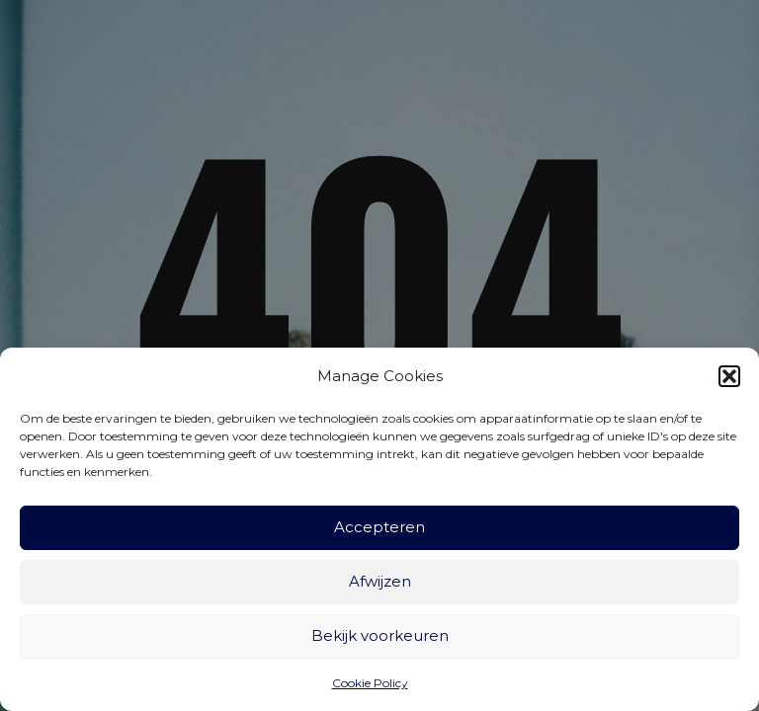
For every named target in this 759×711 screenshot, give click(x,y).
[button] (729, 376)
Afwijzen (380, 581)
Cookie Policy (370, 682)
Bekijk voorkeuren (380, 635)
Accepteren (379, 526)
